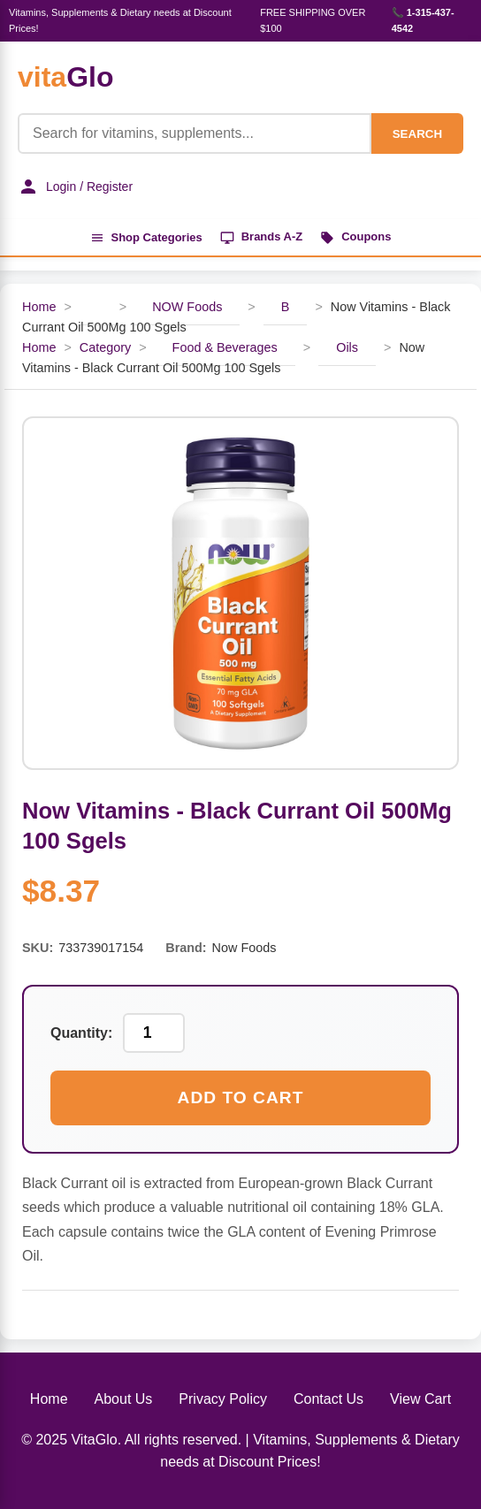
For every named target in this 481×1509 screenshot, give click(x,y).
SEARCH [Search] (417, 134)
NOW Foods (187, 307)
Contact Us (328, 1398)
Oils (347, 347)
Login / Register (75, 186)
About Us (124, 1398)
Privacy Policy (223, 1398)
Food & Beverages (225, 347)
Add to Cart (241, 1097)
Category (105, 347)
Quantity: (81, 1032)
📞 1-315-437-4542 (423, 20)
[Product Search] (194, 133)
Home (39, 307)
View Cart (420, 1398)
